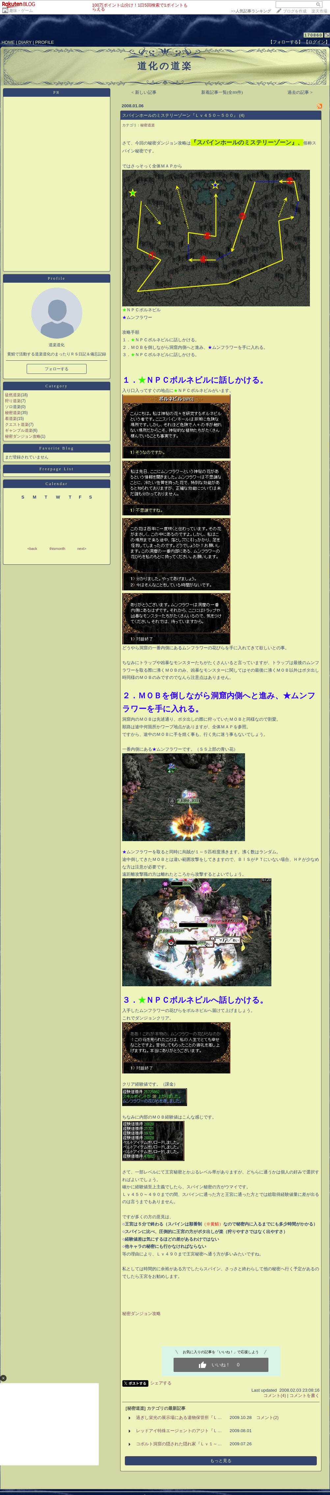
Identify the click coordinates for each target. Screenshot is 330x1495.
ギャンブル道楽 (19, 430)
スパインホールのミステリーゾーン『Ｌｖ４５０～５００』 (180, 115)
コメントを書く (304, 1395)
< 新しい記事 (143, 92)
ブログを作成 (295, 11)
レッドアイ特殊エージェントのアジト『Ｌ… (179, 1430)
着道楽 (11, 418)
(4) (241, 115)
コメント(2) (267, 1417)
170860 (313, 35)
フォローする (57, 369)
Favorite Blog (56, 448)
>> (251, 11)
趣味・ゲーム (21, 10)
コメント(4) (274, 1395)
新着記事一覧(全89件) (222, 92)
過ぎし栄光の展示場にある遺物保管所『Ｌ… (179, 1417)
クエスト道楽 (17, 424)
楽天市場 (319, 11)
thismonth (57, 549)
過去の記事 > (300, 92)
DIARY (25, 42)
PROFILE (44, 42)
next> (81, 549)
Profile (57, 278)
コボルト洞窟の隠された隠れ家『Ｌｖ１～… (179, 1443)
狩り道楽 (13, 401)
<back (32, 549)
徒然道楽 (13, 395)
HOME (8, 42)
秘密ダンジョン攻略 (23, 436)
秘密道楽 (13, 412)
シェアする (161, 1382)
